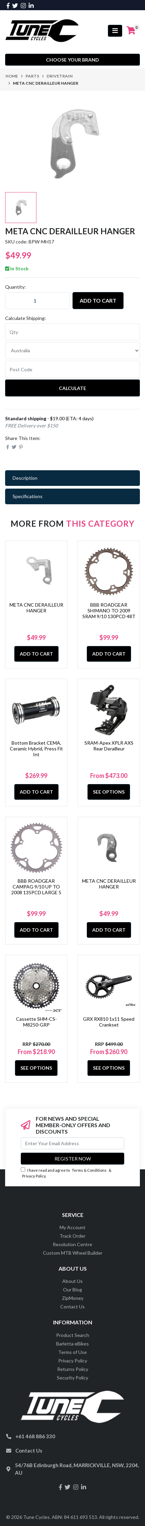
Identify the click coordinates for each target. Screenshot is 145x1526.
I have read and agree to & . (66, 1172)
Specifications (28, 496)
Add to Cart (98, 300)
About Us (72, 1281)
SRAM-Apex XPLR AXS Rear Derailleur (108, 745)
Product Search (72, 1335)
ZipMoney (72, 1298)
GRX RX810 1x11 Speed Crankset (108, 1022)
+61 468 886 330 (35, 1436)
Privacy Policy (34, 1176)
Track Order (72, 1236)
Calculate (72, 388)
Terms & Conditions (89, 1170)
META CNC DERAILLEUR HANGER (36, 607)
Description (25, 478)
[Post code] (72, 369)
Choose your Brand (72, 60)
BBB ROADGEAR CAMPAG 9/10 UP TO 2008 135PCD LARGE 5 (36, 886)
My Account (72, 1227)
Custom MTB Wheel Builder (72, 1253)
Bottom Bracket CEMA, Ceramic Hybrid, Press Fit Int (36, 748)
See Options (109, 792)
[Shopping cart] (131, 30)
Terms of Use (72, 1352)
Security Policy (72, 1377)
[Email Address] (72, 1143)
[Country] (72, 350)
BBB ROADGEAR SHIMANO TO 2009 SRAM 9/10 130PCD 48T (108, 610)
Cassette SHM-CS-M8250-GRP (36, 1022)
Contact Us (72, 1306)
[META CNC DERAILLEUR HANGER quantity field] (37, 300)
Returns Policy (72, 1369)
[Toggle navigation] (115, 31)
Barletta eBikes (72, 1343)
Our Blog (72, 1289)
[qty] (72, 331)
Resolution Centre (72, 1244)
